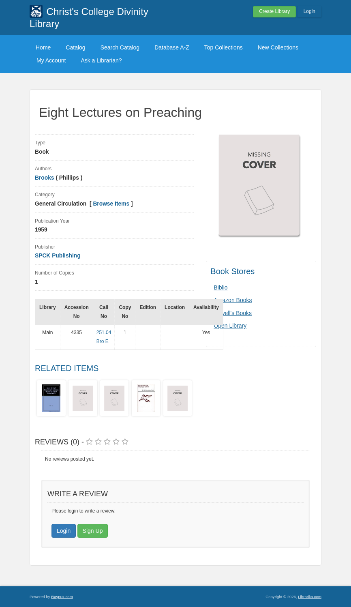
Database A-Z (171, 47)
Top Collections (223, 47)
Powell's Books (233, 313)
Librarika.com (309, 596)
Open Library (230, 325)
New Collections (278, 47)
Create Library (274, 11)
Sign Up (93, 531)
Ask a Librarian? (101, 60)
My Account (51, 60)
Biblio (220, 287)
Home (43, 47)
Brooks (45, 178)
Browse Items (111, 204)
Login (309, 11)
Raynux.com (62, 596)
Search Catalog (120, 47)
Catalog (75, 47)
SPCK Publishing (58, 256)
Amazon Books (233, 300)
